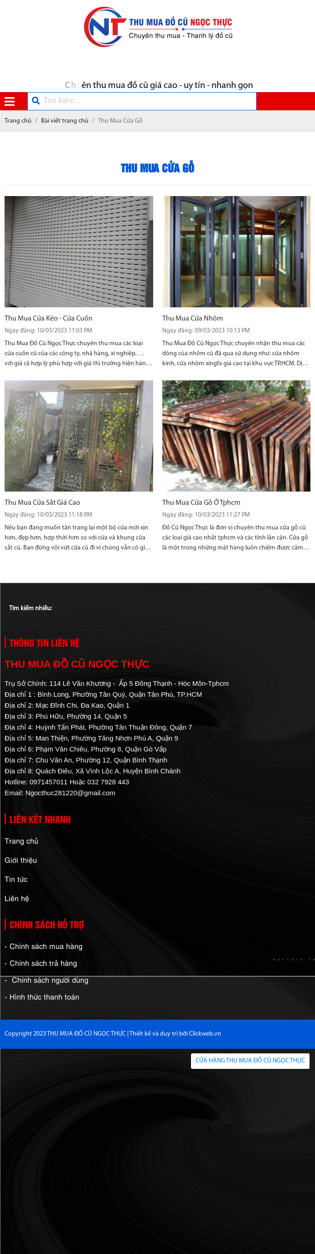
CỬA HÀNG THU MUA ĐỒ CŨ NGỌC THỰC (250, 1060)
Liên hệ (17, 898)
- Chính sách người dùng (46, 979)
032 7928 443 (108, 782)
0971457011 (48, 782)
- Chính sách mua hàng (44, 946)
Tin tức (16, 879)
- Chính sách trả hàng (41, 963)
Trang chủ (21, 840)
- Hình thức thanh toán (42, 996)
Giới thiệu (21, 860)
